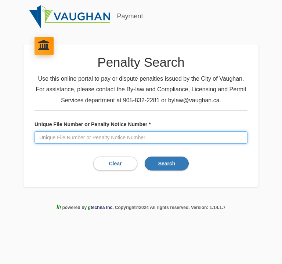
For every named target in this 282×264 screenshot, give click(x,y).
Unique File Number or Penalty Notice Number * (93, 124)
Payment (85, 17)
